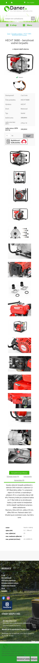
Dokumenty (28, 476)
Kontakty (4, 591)
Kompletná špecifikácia (19, 472)
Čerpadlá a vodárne (16, 34)
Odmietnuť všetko (23, 659)
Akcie (3, 588)
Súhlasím (34, 659)
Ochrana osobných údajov (9, 583)
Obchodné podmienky (8, 580)
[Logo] (18, 10)
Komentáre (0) (19, 480)
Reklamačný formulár (8, 585)
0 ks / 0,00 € (30, 3)
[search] (33, 19)
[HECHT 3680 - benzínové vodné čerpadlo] (19, 53)
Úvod (8, 34)
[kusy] (8, 135)
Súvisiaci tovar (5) (13, 476)
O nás (3, 575)
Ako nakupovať (6, 578)
